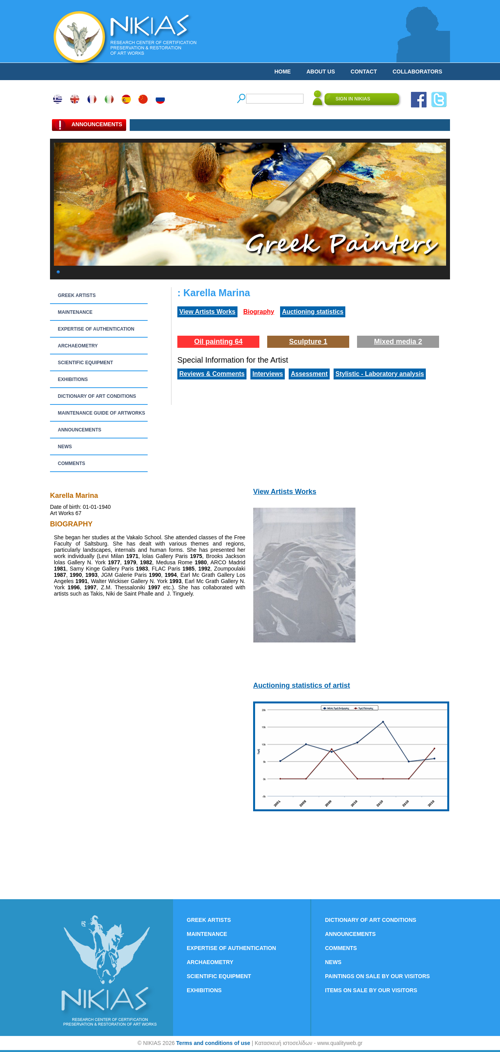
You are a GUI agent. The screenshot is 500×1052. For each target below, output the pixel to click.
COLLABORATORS (417, 71)
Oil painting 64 (218, 341)
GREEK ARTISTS (77, 295)
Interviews (267, 373)
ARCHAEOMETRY (78, 346)
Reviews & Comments (212, 373)
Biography (258, 311)
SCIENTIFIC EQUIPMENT (85, 362)
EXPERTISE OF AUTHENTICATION (96, 329)
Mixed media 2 (398, 341)
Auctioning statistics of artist (301, 685)
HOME (282, 71)
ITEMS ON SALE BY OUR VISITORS (371, 990)
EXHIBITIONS (73, 379)
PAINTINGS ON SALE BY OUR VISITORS (377, 976)
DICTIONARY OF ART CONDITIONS (97, 396)
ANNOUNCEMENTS (79, 430)
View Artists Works (207, 311)
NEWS (65, 446)
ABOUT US (320, 71)
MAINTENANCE (75, 312)
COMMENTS (71, 463)
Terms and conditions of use (213, 1043)
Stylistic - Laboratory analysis (380, 373)
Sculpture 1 (308, 341)
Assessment (309, 373)
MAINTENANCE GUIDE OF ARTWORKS (101, 413)
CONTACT (364, 71)
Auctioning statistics (312, 311)
